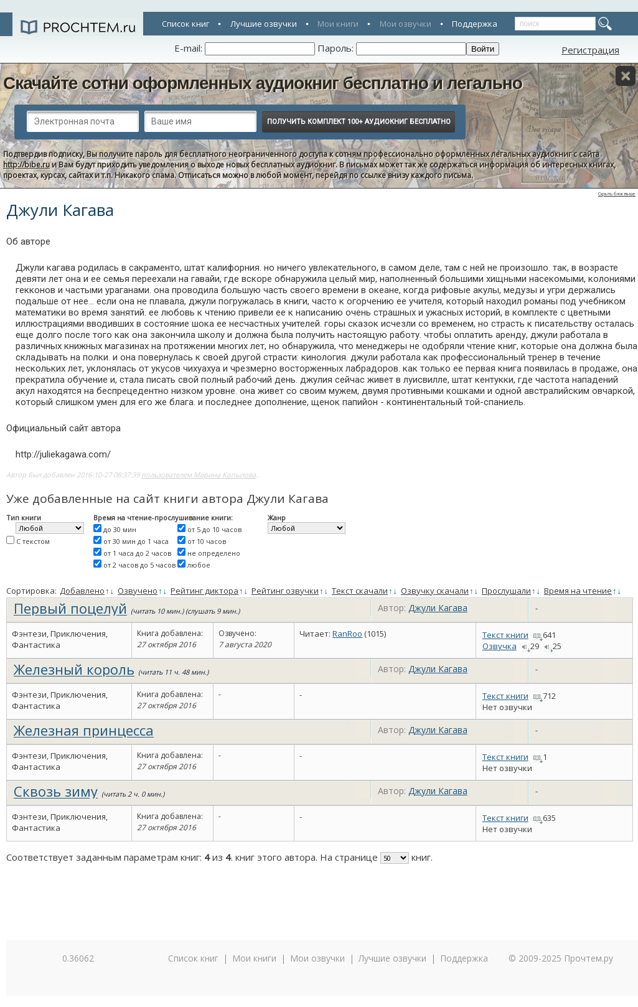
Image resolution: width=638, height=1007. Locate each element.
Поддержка (474, 23)
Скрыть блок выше (617, 194)
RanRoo (347, 633)
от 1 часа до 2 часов (137, 553)
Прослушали (506, 590)
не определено (213, 553)
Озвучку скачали (435, 590)
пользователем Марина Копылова (198, 474)
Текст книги (505, 634)
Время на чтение (578, 590)
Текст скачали (360, 590)
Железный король (74, 669)
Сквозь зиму (56, 791)
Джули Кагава (437, 608)
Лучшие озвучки (263, 23)
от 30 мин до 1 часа (136, 541)
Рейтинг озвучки (285, 590)
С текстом (33, 541)
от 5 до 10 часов (214, 529)
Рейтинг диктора (204, 590)
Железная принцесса (84, 730)
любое (198, 564)
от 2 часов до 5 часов (139, 564)
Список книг (185, 23)
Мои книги (338, 23)
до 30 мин (119, 529)
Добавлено (82, 590)
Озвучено (137, 590)
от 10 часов (206, 541)
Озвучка (499, 646)
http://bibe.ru (26, 164)
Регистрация (590, 50)
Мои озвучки (405, 23)
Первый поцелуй (70, 608)
